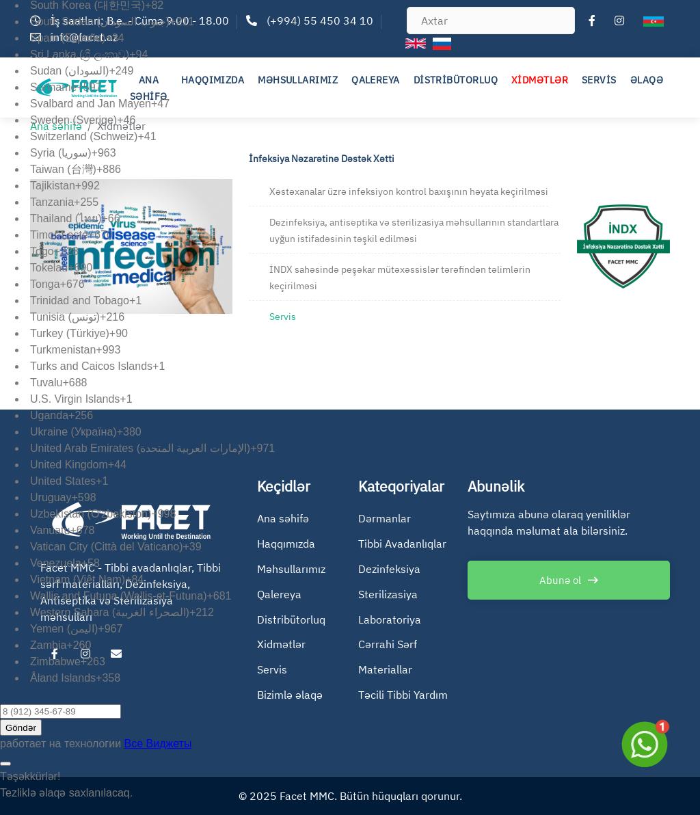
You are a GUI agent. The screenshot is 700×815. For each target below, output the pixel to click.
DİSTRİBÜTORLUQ (456, 80)
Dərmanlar (384, 518)
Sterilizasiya (388, 594)
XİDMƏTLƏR (539, 80)
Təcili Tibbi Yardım (403, 695)
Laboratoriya (389, 619)
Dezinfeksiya (389, 569)
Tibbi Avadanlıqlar (402, 543)
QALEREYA (375, 80)
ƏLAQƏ (646, 80)
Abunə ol (560, 580)
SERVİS (599, 80)
